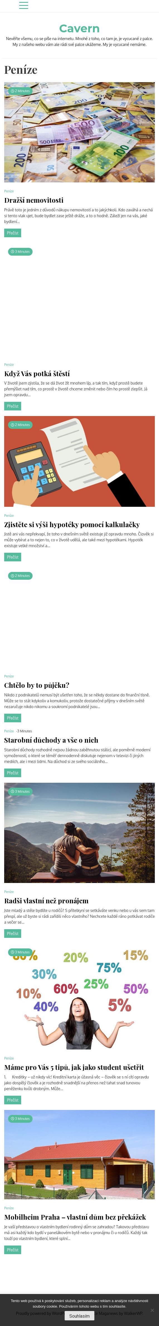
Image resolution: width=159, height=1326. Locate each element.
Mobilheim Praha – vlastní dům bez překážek (75, 1217)
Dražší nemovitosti (33, 200)
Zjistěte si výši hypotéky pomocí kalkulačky (72, 524)
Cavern (79, 28)
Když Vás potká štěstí (37, 374)
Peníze (9, 191)
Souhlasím (79, 1316)
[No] (152, 1310)
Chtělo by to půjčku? (36, 685)
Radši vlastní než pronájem (46, 901)
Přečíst (12, 233)
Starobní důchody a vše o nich (51, 740)
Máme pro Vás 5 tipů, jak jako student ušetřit (74, 1067)
